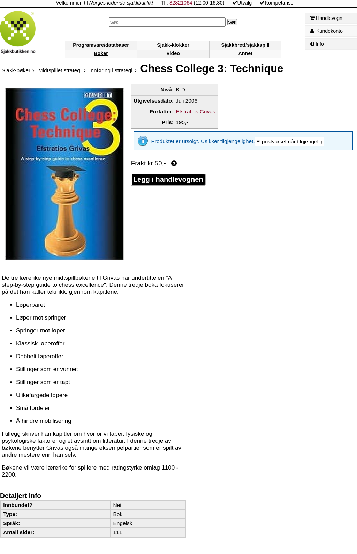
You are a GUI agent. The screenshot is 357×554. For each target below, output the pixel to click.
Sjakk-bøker (16, 70)
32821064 (180, 3)
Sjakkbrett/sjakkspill (245, 45)
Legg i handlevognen (168, 174)
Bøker (101, 53)
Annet (245, 53)
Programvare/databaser (101, 45)
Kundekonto (326, 31)
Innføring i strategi (110, 70)
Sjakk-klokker (173, 45)
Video (173, 53)
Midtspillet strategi (60, 70)
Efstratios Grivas (195, 111)
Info (317, 44)
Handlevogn (326, 18)
